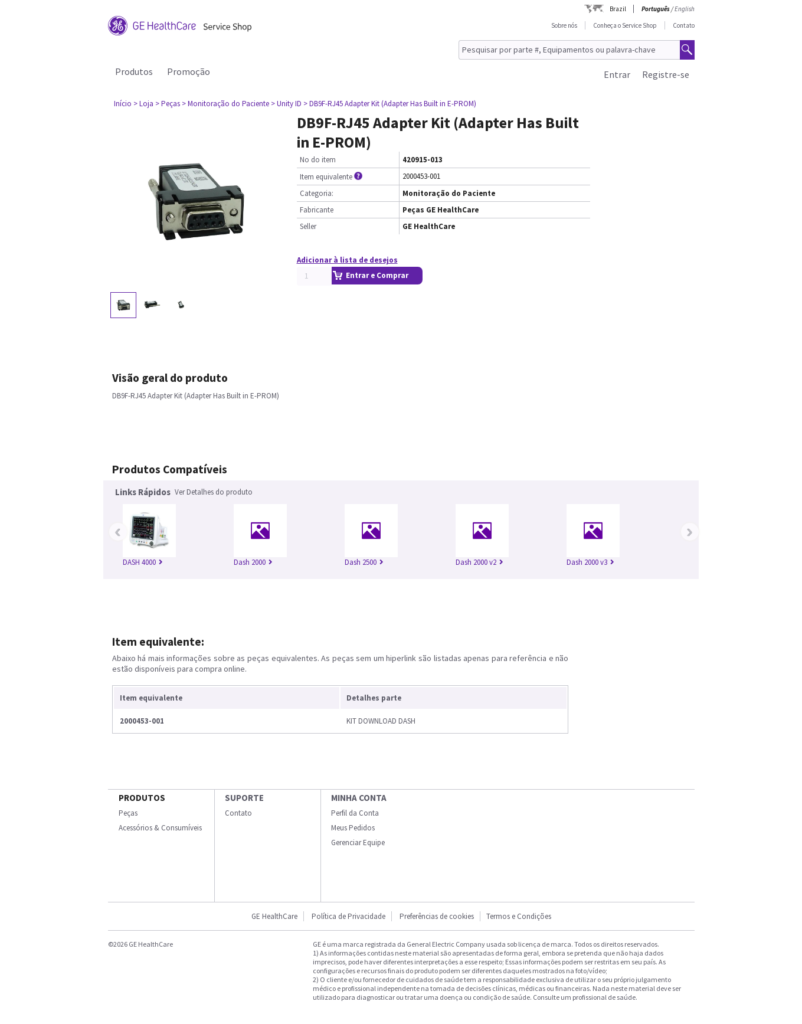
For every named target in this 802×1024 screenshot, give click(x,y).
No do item (318, 160)
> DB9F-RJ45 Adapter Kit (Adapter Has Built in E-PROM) (389, 104)
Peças (128, 813)
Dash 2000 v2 (479, 562)
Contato (684, 25)
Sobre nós (564, 25)
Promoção (188, 71)
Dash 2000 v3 (590, 562)
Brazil (618, 9)
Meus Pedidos (353, 828)
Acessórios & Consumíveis (160, 828)
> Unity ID (286, 104)
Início (123, 104)
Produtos (134, 71)
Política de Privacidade (348, 916)
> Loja (143, 104)
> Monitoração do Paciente (225, 104)
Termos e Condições (518, 916)
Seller (308, 226)
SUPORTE (244, 797)
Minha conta (359, 797)
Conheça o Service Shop (625, 25)
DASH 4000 (143, 562)
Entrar (617, 74)
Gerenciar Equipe (358, 842)
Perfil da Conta (355, 813)
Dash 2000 (253, 562)
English (685, 9)
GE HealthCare (274, 916)
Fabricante (316, 210)
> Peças (167, 104)
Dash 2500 (364, 562)
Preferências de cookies (437, 916)
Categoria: (316, 193)
